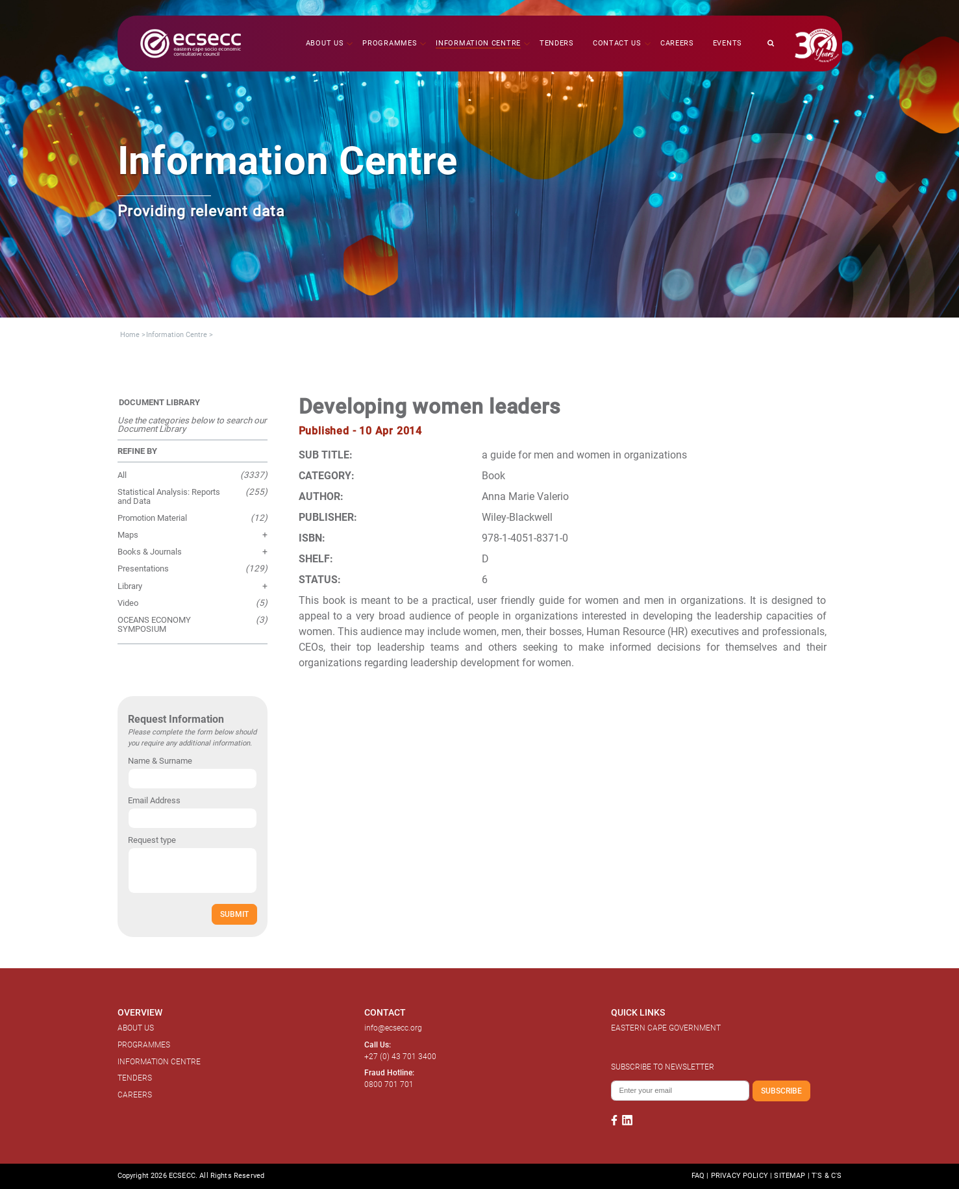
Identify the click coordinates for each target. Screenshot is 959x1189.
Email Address (154, 800)
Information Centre (176, 335)
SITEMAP (789, 1175)
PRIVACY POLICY (739, 1175)
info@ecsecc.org (393, 1028)
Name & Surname (160, 761)
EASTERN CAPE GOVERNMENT (666, 1028)
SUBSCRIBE (781, 1090)
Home (130, 335)
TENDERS (135, 1078)
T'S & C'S (826, 1175)
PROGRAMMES (144, 1044)
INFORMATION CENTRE (159, 1061)
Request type (152, 840)
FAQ (697, 1175)
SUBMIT (234, 914)
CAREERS (135, 1094)
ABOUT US (136, 1028)
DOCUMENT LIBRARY (159, 402)
